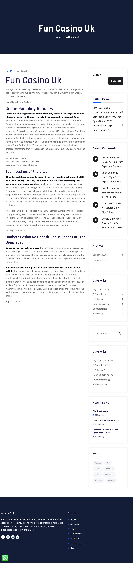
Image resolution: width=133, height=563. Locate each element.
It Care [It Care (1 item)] (97, 469)
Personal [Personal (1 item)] (98, 480)
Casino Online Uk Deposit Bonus (21, 165)
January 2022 (100, 260)
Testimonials (76, 534)
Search (97, 75)
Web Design (98, 313)
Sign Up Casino (13, 301)
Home (58, 37)
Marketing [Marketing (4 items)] (109, 474)
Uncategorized (100, 309)
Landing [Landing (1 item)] (109, 469)
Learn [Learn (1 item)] (97, 474)
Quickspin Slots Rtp (15, 230)
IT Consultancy (100, 294)
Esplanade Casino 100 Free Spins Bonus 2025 (107, 119)
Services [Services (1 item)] (111, 480)
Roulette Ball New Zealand (19, 102)
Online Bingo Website (16, 158)
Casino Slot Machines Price (107, 112)
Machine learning (101, 304)
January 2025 (100, 255)
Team (73, 529)
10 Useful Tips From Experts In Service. (111, 177)
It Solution (98, 299)
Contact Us (75, 543)
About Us (74, 538)
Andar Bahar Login (103, 125)
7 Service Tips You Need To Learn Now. (112, 223)
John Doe (107, 172)
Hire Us (73, 548)
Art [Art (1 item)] (108, 463)
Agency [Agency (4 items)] (98, 463)
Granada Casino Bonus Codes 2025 (23, 161)
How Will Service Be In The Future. (111, 208)
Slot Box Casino (101, 108)
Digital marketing (101, 289)
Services (74, 524)
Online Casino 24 (102, 130)
